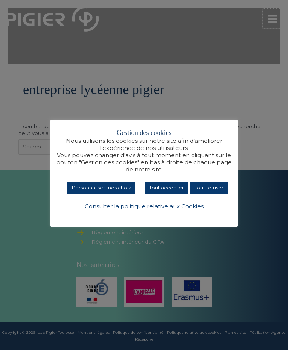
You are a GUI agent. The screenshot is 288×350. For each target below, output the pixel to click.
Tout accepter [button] (166, 188)
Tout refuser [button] (209, 188)
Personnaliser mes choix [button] (101, 188)
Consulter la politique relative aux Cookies (144, 206)
